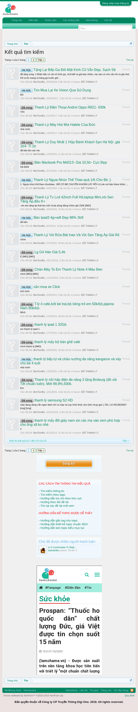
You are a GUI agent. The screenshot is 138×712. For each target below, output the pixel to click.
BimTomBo (39, 82)
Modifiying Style (13, 690)
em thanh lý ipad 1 (30, 329)
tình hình (24, 291)
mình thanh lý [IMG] (30, 346)
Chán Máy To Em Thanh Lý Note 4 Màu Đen (61, 269)
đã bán (23, 222)
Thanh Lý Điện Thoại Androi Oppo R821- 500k (63, 107)
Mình (22, 312)
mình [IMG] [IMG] (29, 274)
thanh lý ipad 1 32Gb (43, 324)
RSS (131, 690)
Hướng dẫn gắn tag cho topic (59, 520)
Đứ (21, 94)
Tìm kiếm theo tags (52, 494)
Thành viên (50, 20)
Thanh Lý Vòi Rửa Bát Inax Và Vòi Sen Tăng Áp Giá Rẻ (69, 235)
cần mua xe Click (40, 287)
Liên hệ (108, 20)
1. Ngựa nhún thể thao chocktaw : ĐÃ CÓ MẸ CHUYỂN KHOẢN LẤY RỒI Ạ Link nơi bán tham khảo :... (74, 184)
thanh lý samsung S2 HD (46, 400)
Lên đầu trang (121, 690)
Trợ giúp (94, 690)
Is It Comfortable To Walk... (62, 547)
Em (22, 388)
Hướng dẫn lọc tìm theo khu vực (61, 498)
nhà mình (25, 129)
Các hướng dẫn (71, 20)
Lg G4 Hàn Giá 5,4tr (42, 252)
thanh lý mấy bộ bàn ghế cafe (50, 342)
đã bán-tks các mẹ (30, 150)
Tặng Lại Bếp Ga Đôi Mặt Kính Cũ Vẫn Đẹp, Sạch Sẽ (68, 70)
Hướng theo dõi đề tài (54, 502)
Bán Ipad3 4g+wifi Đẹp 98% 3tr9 (51, 217)
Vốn (22, 111)
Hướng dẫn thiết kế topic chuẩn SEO (64, 524)
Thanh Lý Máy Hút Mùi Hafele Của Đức (57, 125)
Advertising (92, 20)
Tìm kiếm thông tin (52, 491)
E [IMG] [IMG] (27, 256)
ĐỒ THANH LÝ (89, 82)
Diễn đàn (33, 20)
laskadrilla (53, 550)
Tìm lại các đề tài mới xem (57, 505)
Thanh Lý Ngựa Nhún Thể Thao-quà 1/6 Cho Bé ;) (65, 180)
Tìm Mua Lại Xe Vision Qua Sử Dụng (55, 90)
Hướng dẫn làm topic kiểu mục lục (62, 527)
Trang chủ (16, 20)
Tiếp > (41, 60)
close (23, 239)
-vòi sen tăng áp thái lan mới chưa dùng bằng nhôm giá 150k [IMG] (55, 205)
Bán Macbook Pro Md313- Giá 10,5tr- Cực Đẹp (63, 162)
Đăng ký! (69, 463)
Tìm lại (129, 60)
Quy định (130, 695)
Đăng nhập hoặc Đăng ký (115, 3)
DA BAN (24, 167)
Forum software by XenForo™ (33, 695)
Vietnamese (29, 690)
